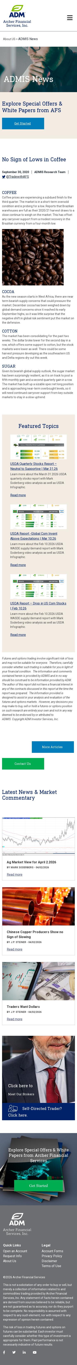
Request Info (12, 1256)
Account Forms (52, 1251)
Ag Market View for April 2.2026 (31, 862)
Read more (18, 495)
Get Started (22, 123)
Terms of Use (51, 1266)
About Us (9, 1261)
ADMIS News (28, 39)
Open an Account (15, 1251)
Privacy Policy (52, 1256)
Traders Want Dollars (23, 1007)
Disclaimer (49, 1261)
